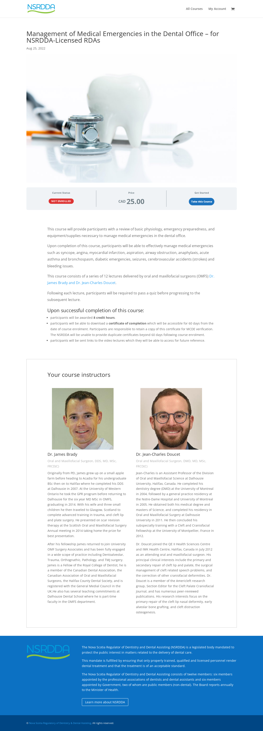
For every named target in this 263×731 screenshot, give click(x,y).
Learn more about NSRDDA (105, 702)
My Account (217, 9)
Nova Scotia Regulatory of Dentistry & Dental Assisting (60, 723)
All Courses (194, 9)
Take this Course (201, 201)
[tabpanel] (131, 420)
